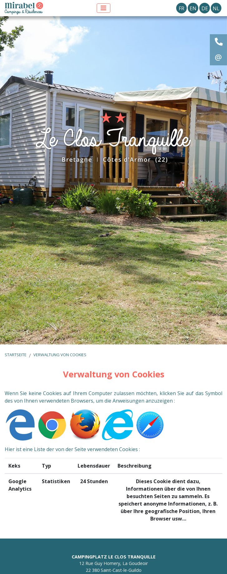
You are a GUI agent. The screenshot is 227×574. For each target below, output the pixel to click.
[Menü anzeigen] (103, 8)
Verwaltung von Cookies (59, 354)
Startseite (16, 354)
